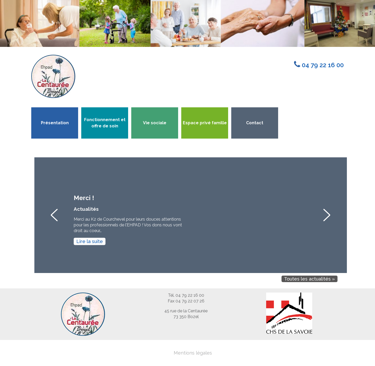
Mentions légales (193, 353)
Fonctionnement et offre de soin (105, 122)
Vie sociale (154, 122)
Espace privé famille (205, 122)
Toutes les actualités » (309, 279)
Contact (254, 122)
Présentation (55, 122)
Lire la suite (89, 241)
